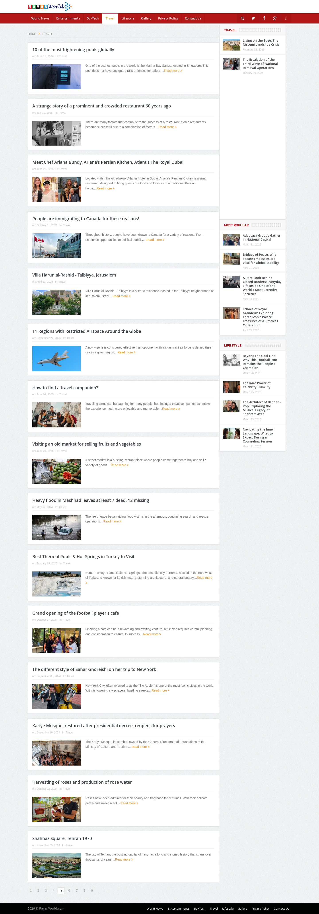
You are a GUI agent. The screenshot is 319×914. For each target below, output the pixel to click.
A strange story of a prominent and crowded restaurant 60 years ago (101, 106)
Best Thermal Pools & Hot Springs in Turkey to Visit (83, 556)
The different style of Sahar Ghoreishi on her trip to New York (94, 669)
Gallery (146, 18)
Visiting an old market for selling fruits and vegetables (86, 444)
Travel (110, 18)
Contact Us (193, 18)
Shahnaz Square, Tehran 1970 (62, 838)
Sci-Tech (93, 18)
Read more (173, 70)
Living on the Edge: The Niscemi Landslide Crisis (261, 42)
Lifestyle (127, 18)
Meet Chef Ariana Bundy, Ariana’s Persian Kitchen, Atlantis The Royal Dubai (107, 162)
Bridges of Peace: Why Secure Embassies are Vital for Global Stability (261, 258)
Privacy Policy (168, 18)
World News (40, 18)
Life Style (232, 345)
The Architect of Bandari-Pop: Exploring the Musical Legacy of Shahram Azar (262, 408)
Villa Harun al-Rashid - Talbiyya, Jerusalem (74, 275)
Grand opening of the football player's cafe (75, 613)
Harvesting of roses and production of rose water (82, 782)
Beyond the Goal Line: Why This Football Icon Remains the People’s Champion (260, 362)
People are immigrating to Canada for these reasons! (85, 219)
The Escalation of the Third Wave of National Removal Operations (260, 63)
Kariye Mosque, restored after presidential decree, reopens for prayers (103, 726)
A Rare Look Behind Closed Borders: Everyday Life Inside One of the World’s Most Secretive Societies (262, 286)
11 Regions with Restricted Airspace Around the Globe (86, 331)
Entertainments (68, 18)
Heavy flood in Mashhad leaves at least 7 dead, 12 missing (90, 500)
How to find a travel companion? (65, 388)
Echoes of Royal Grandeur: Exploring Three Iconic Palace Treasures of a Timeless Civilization (260, 317)
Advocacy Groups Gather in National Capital (261, 237)
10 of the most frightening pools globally (73, 50)
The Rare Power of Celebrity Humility (256, 385)
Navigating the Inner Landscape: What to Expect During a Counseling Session (258, 435)
